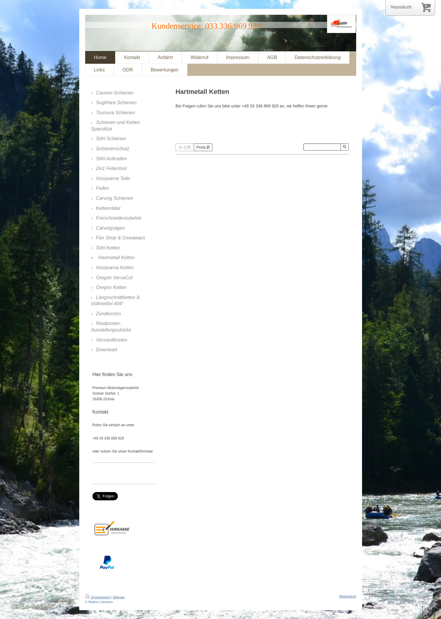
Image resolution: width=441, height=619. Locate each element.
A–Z (185, 147)
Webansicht (347, 596)
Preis (203, 147)
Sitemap (119, 597)
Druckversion (98, 597)
